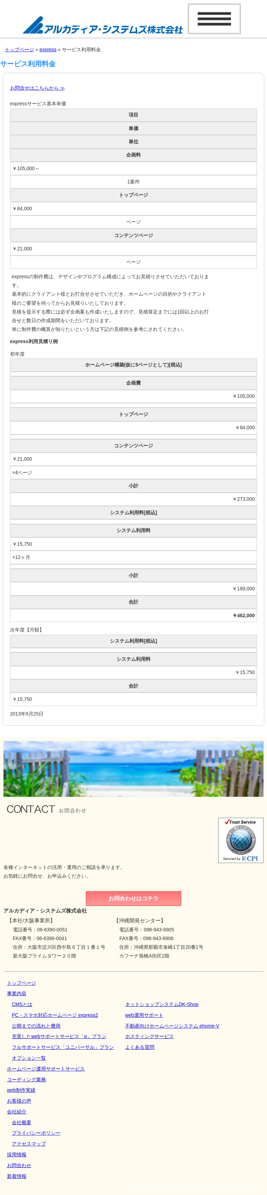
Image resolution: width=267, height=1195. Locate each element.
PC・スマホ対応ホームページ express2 (55, 1015)
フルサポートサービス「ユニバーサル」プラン (63, 1047)
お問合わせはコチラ (133, 898)
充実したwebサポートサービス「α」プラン (59, 1036)
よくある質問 (139, 1047)
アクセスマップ (29, 1144)
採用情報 (16, 1154)
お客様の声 (19, 1101)
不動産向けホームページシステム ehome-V (172, 1026)
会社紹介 (16, 1111)
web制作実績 (21, 1090)
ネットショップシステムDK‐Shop (162, 1004)
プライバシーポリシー (36, 1133)
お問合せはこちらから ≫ (37, 88)
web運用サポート (144, 1015)
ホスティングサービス (149, 1036)
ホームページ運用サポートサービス (46, 1069)
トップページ (19, 49)
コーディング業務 (26, 1079)
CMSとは (22, 1004)
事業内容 (16, 993)
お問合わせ (19, 1165)
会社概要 (21, 1122)
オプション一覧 (29, 1058)
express (48, 49)
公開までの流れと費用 (36, 1026)
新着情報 (16, 1176)
